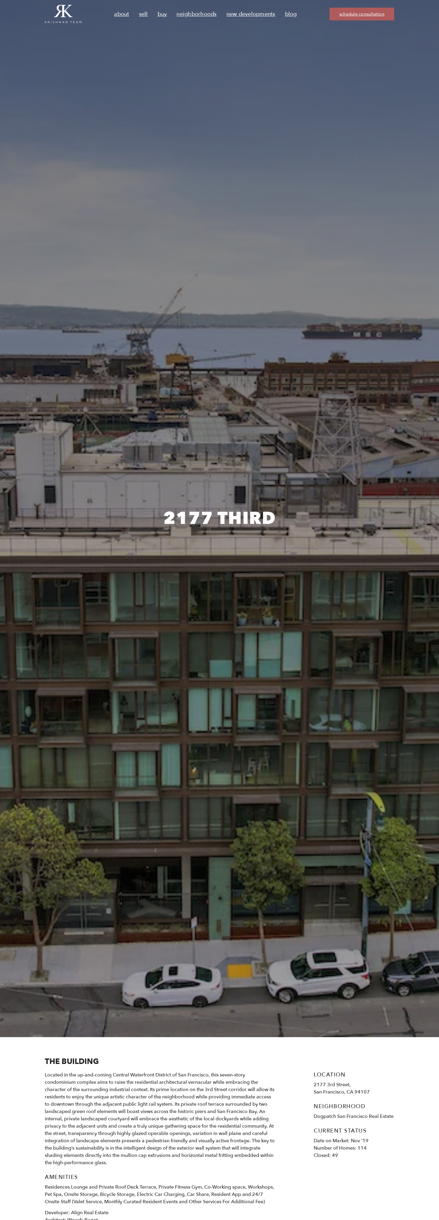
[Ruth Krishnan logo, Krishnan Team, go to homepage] (63, 14)
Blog (291, 14)
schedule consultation (361, 14)
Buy (162, 14)
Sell (143, 14)
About (121, 14)
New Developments (251, 14)
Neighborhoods (196, 14)
